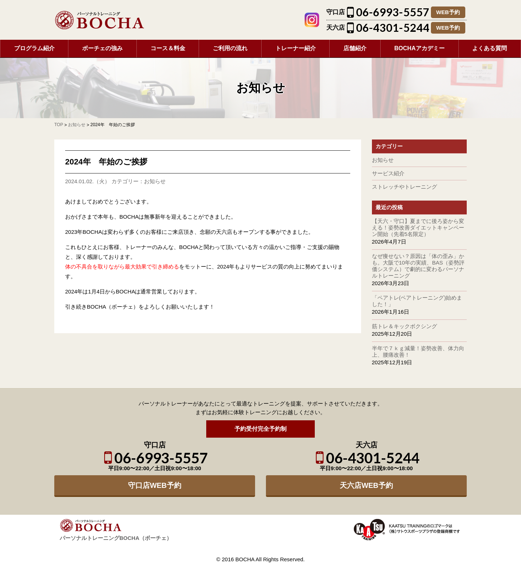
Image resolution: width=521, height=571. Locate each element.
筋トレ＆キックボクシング (404, 326)
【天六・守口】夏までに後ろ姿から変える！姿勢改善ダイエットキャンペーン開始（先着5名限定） (418, 227)
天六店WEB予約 (366, 485)
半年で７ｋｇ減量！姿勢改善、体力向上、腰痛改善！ (418, 351)
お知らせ (155, 181)
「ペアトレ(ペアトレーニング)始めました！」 (417, 301)
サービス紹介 (388, 173)
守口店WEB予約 (154, 485)
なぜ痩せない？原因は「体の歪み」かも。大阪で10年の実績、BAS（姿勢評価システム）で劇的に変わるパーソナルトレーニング (418, 266)
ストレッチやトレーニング (404, 187)
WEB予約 (448, 12)
